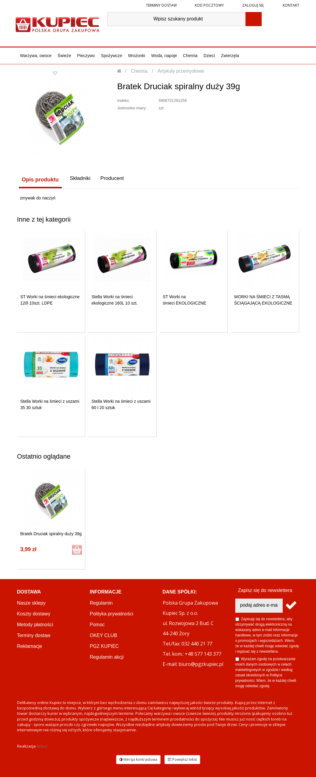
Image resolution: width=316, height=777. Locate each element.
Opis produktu (38, 180)
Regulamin (101, 602)
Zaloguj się (252, 5)
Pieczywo (86, 55)
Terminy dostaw (161, 5)
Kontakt (290, 5)
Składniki (78, 180)
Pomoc (97, 624)
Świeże (64, 55)
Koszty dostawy (33, 613)
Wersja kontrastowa (138, 758)
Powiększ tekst (182, 758)
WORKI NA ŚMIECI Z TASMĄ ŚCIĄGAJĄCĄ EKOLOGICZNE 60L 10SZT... (263, 302)
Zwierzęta (230, 55)
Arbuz (42, 745)
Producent (112, 180)
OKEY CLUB (103, 634)
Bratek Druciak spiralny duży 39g (51, 533)
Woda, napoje (164, 55)
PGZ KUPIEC (104, 645)
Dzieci (209, 55)
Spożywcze (111, 55)
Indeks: (123, 100)
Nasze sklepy (31, 602)
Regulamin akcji (107, 656)
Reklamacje (29, 645)
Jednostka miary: (131, 108)
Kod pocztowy (209, 5)
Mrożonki (136, 55)
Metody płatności (35, 624)
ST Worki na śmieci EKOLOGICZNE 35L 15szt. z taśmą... (184, 302)
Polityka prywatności (111, 613)
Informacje (106, 591)
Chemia (190, 55)
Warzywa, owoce (36, 55)
